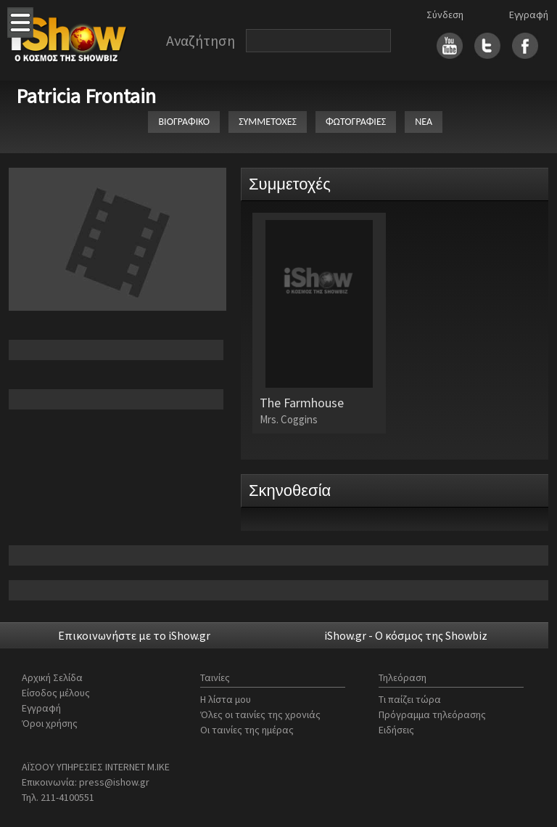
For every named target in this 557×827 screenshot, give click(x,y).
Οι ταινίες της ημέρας (247, 729)
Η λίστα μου (225, 699)
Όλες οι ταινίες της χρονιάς (260, 714)
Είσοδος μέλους (56, 692)
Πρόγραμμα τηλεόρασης (432, 714)
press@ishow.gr (114, 782)
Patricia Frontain (86, 96)
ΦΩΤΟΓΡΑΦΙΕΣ (356, 121)
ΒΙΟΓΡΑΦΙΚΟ (184, 121)
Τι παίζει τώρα (410, 699)
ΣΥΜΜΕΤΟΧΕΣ (268, 121)
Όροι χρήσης (50, 723)
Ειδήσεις (396, 729)
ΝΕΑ (423, 121)
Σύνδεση (444, 14)
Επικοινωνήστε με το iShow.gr (134, 635)
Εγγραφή (528, 14)
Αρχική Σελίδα (52, 677)
